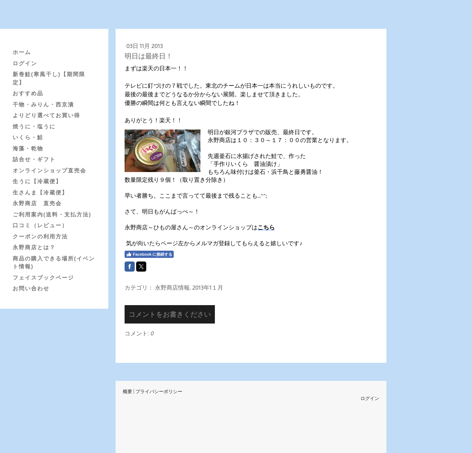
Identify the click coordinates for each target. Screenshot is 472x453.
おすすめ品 (28, 93)
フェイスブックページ (43, 277)
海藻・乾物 (28, 148)
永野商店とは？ (34, 247)
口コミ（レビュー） (40, 225)
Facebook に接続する (149, 254)
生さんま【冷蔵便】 (40, 192)
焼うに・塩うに (34, 126)
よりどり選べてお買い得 (46, 115)
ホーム (22, 52)
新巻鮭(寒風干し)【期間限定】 (49, 78)
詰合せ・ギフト (34, 159)
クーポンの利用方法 (40, 236)
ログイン (25, 63)
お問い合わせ (31, 288)
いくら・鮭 (28, 137)
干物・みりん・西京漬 (43, 104)
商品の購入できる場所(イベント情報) (54, 262)
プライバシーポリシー (158, 391)
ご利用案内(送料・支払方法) (52, 214)
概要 (127, 391)
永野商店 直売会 (37, 203)
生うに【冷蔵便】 (37, 181)
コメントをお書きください (170, 314)
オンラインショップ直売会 (49, 170)
